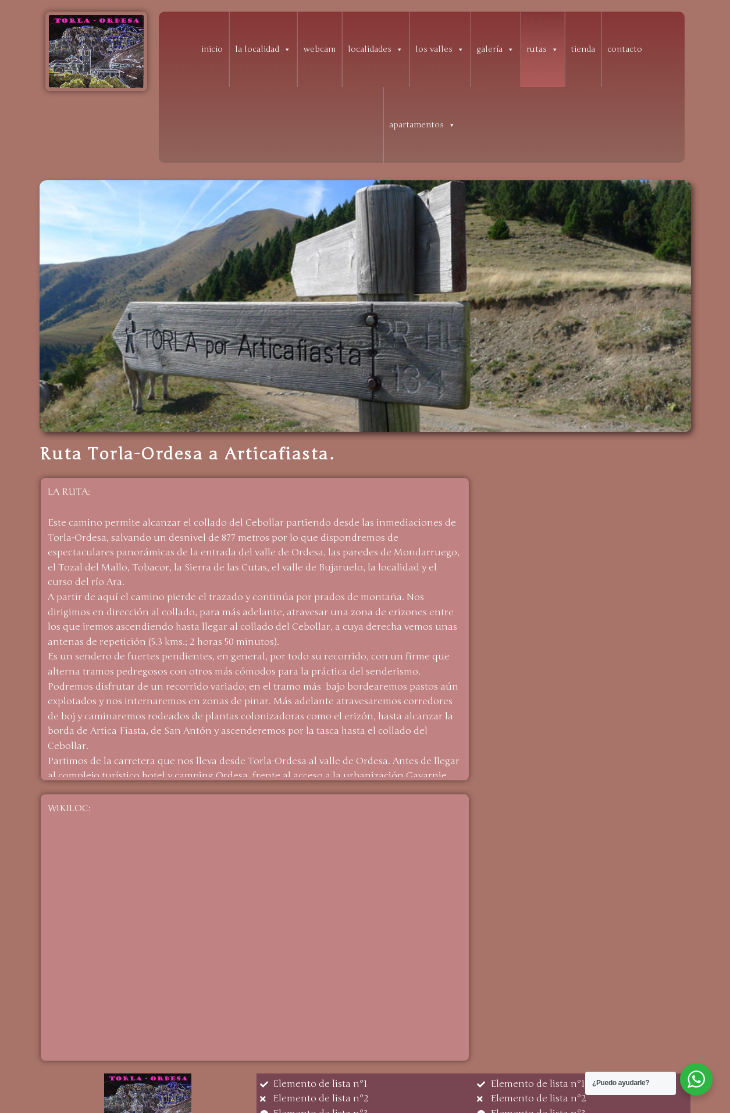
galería (495, 49)
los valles (439, 49)
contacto (624, 49)
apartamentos (422, 125)
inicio (212, 49)
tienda (583, 49)
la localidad (263, 49)
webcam (319, 49)
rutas (542, 49)
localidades (375, 49)
